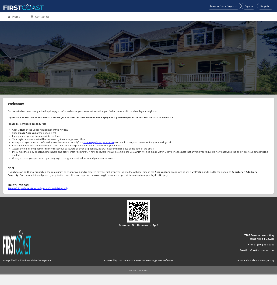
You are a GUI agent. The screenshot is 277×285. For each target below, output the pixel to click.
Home (14, 17)
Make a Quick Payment (223, 6)
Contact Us (40, 17)
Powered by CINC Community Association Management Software (138, 260)
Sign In (249, 6)
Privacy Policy (267, 260)
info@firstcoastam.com (261, 250)
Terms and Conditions (248, 260)
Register (265, 6)
